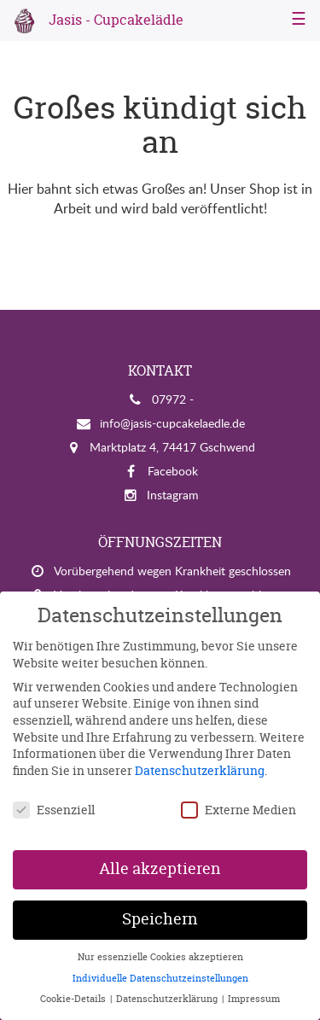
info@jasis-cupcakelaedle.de (172, 423)
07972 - (173, 399)
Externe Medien (238, 809)
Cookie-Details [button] (74, 999)
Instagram (173, 495)
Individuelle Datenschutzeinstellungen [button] (160, 978)
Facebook (173, 471)
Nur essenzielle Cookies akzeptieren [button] (160, 957)
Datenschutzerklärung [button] (168, 999)
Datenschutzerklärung (200, 770)
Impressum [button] (254, 999)
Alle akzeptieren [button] (160, 869)
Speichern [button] (160, 919)
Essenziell (54, 809)
